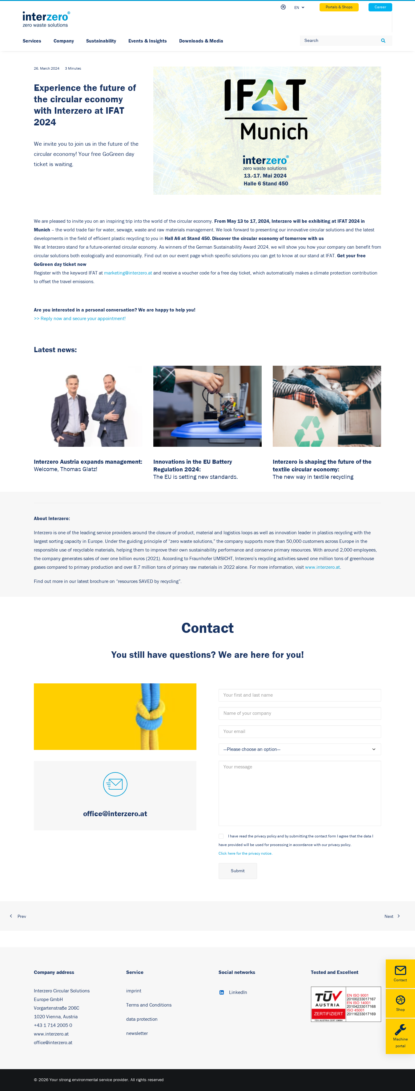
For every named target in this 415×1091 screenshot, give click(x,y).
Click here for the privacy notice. (245, 854)
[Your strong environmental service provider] (46, 19)
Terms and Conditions (148, 1005)
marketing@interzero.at (128, 273)
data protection (142, 1019)
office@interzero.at (53, 1042)
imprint (133, 990)
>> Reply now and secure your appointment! (80, 318)
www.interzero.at (322, 567)
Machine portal (400, 1035)
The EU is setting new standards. (195, 477)
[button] (115, 785)
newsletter (137, 1033)
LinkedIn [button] (238, 992)
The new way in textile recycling (313, 477)
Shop (400, 1003)
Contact (400, 973)
